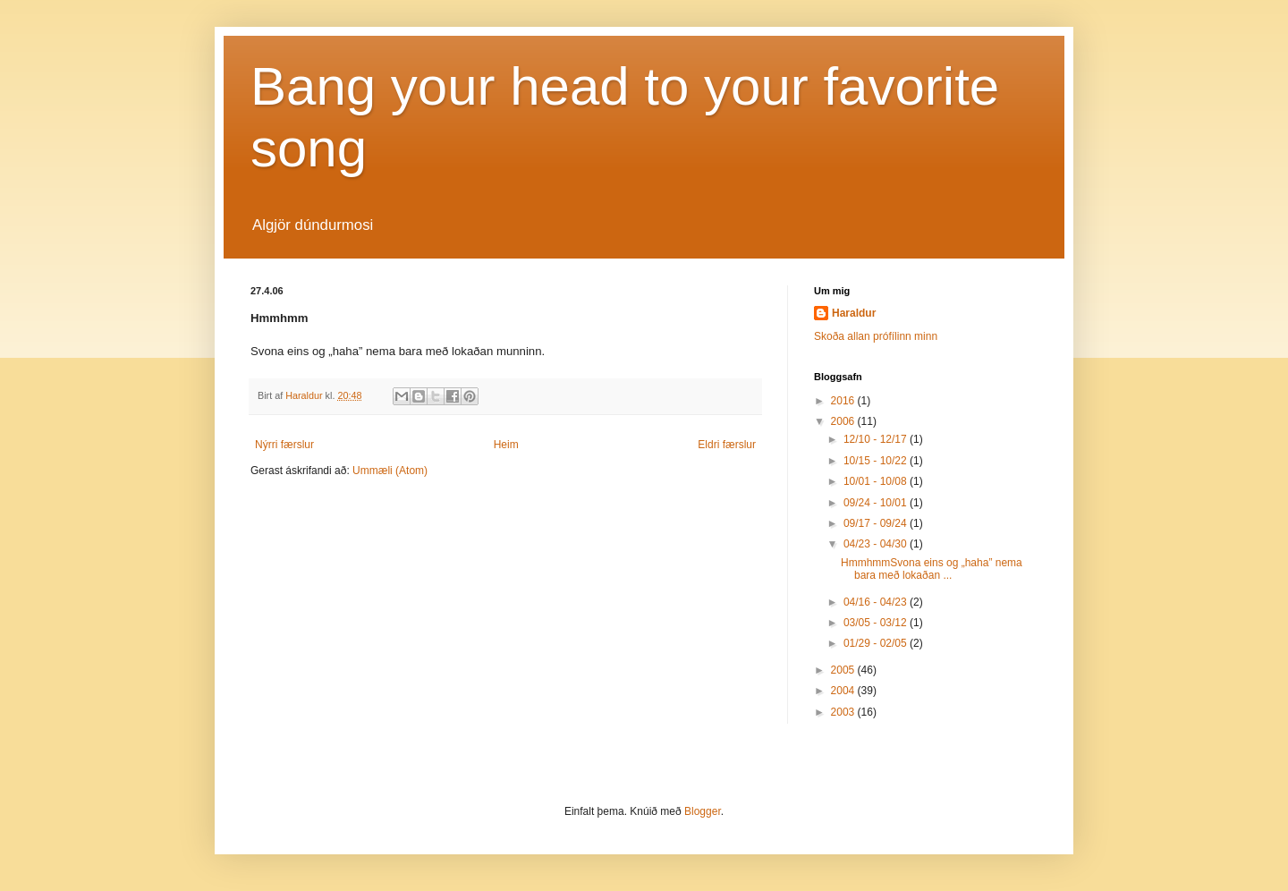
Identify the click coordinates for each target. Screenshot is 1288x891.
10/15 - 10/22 (876, 460)
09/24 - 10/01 (876, 502)
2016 (844, 401)
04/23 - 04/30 (876, 544)
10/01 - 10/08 (876, 481)
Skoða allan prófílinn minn (875, 336)
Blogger (702, 811)
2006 (844, 421)
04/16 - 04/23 (876, 602)
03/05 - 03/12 (876, 622)
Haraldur (854, 313)
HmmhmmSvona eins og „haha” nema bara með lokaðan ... (931, 568)
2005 (844, 670)
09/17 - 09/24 (876, 523)
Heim (506, 444)
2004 (844, 690)
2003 (844, 712)
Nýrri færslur (284, 444)
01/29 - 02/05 (876, 643)
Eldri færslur (727, 444)
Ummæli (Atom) (390, 470)
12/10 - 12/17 (876, 439)
